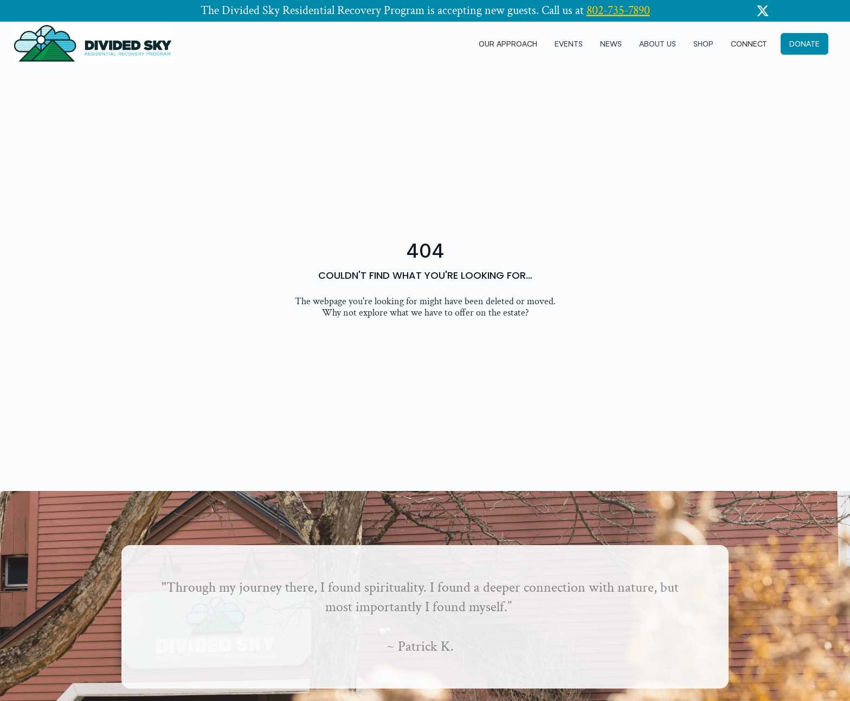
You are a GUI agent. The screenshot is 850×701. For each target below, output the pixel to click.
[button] (804, 44)
